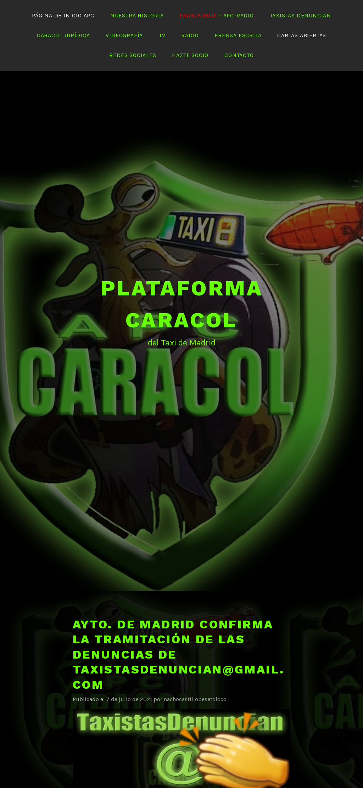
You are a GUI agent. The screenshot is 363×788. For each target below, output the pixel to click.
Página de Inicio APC (63, 15)
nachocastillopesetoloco (195, 699)
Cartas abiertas (301, 35)
